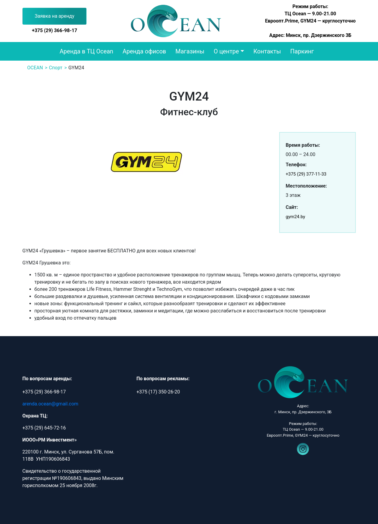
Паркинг (302, 51)
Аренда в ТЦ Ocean (86, 51)
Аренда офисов (144, 51)
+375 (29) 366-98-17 (54, 30)
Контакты (267, 51)
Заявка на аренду (54, 16)
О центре (226, 51)
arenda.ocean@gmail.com (50, 404)
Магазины (189, 51)
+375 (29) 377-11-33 (306, 174)
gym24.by (295, 216)
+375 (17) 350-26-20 (158, 392)
